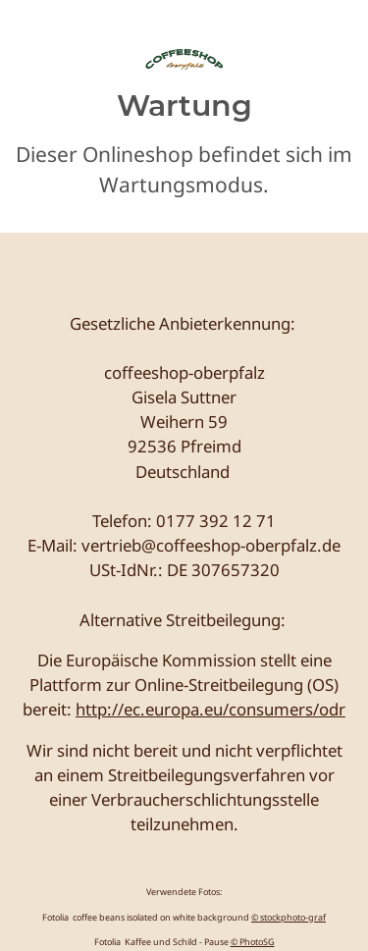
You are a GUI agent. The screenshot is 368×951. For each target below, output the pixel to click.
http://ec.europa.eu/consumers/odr (210, 709)
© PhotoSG (253, 941)
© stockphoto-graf (288, 917)
